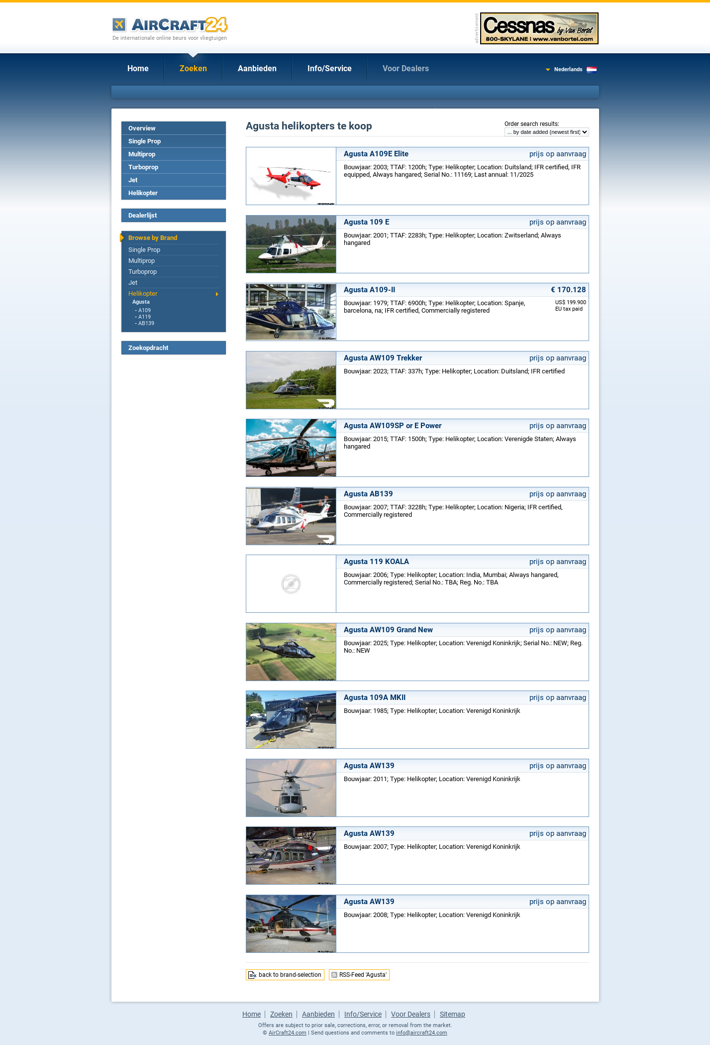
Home (138, 68)
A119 (144, 317)
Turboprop (143, 167)
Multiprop (141, 154)
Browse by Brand (152, 237)
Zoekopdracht (148, 347)
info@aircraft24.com (421, 1033)
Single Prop (144, 141)
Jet (132, 180)
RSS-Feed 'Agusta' (363, 974)
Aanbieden (257, 68)
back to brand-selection (290, 974)
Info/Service (329, 68)
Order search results (531, 123)
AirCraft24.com (287, 1033)
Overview (142, 128)
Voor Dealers (406, 68)
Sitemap (452, 1014)
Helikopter (143, 193)
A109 (144, 310)
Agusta (141, 302)
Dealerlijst (142, 215)
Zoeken (193, 68)
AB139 (146, 323)
